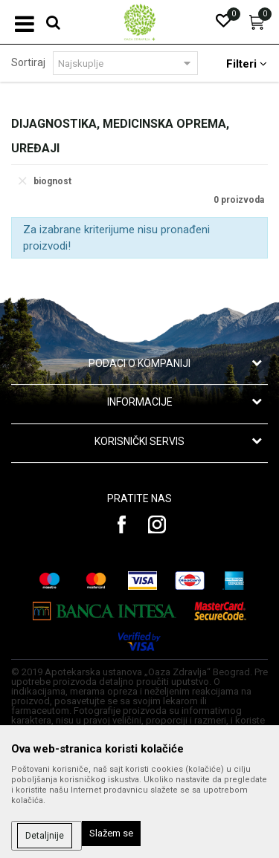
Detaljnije (44, 836)
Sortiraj (28, 62)
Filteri (246, 64)
